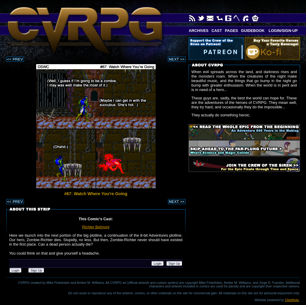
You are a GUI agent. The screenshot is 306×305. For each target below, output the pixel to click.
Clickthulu (292, 300)
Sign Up (174, 263)
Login (158, 263)
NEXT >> (177, 59)
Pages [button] (231, 30)
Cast (217, 30)
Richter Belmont (95, 227)
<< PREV (15, 59)
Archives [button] (199, 30)
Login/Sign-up (282, 30)
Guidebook (252, 30)
